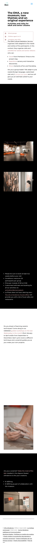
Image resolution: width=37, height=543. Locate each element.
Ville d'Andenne (9, 528)
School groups (12, 33)
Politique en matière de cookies (24, 534)
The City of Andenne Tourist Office (17, 295)
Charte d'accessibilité (20, 540)
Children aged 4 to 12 (14, 36)
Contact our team (21, 74)
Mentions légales (8, 534)
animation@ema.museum (14, 290)
